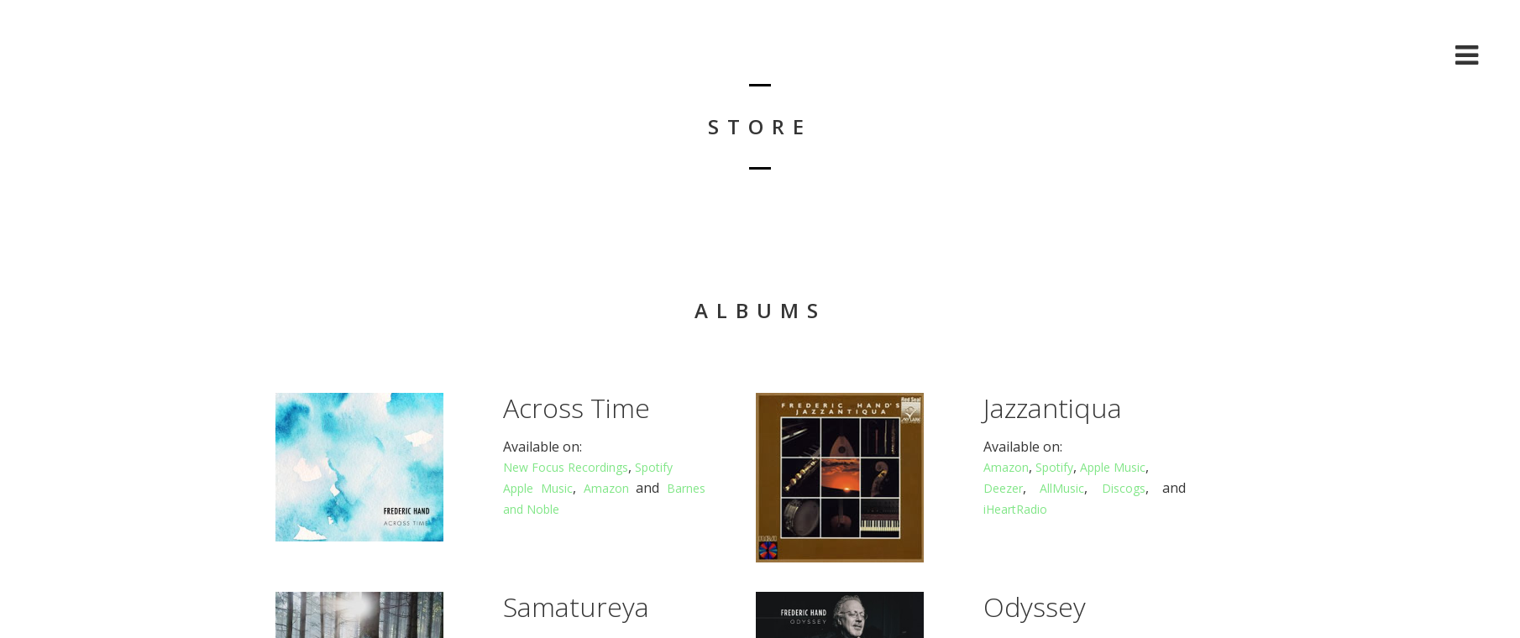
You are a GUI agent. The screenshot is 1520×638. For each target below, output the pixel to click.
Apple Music (538, 488)
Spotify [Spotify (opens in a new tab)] (1054, 467)
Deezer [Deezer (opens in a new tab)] (1003, 488)
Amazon (606, 488)
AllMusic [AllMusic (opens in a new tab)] (1062, 488)
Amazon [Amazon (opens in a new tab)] (1006, 467)
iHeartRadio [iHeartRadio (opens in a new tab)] (1015, 509)
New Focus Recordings (565, 467)
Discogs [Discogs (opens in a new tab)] (1123, 488)
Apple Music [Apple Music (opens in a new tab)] (1112, 467)
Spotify (654, 467)
